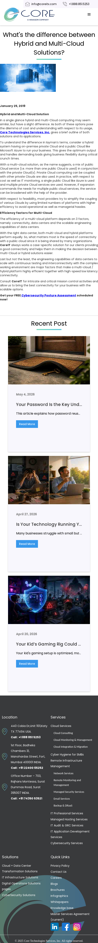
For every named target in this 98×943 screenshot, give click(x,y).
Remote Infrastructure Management (66, 763)
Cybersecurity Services (67, 843)
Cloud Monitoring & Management (73, 740)
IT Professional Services (67, 813)
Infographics (59, 896)
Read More (27, 424)
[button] (89, 14)
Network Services (64, 773)
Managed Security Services (69, 792)
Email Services (62, 798)
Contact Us (58, 872)
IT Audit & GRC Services (67, 825)
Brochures (58, 890)
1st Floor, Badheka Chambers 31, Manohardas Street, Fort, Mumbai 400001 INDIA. (28, 756)
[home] (34, 14)
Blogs (54, 884)
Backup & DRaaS (63, 805)
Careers (56, 878)
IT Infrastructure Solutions (20, 877)
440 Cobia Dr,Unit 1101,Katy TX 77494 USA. (29, 731)
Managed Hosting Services (69, 819)
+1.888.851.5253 (79, 4)
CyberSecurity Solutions (18, 895)
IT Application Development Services (70, 834)
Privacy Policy (60, 866)
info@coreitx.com (44, 4)
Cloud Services (61, 726)
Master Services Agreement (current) (70, 917)
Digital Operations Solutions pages (21, 886)
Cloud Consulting (63, 733)
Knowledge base (62, 908)
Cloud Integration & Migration (71, 746)
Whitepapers (59, 902)
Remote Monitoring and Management (67, 782)
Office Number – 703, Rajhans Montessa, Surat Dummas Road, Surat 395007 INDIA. (28, 787)
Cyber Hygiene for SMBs (67, 755)
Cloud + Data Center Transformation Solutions (20, 868)
